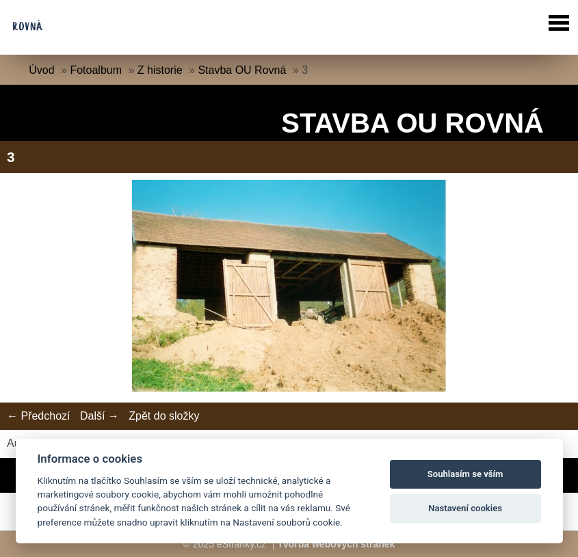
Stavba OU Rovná (242, 70)
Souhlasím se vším (465, 474)
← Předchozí (38, 416)
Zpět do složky (164, 416)
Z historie (160, 70)
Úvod (41, 70)
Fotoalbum (96, 70)
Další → (99, 416)
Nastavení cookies (465, 508)
